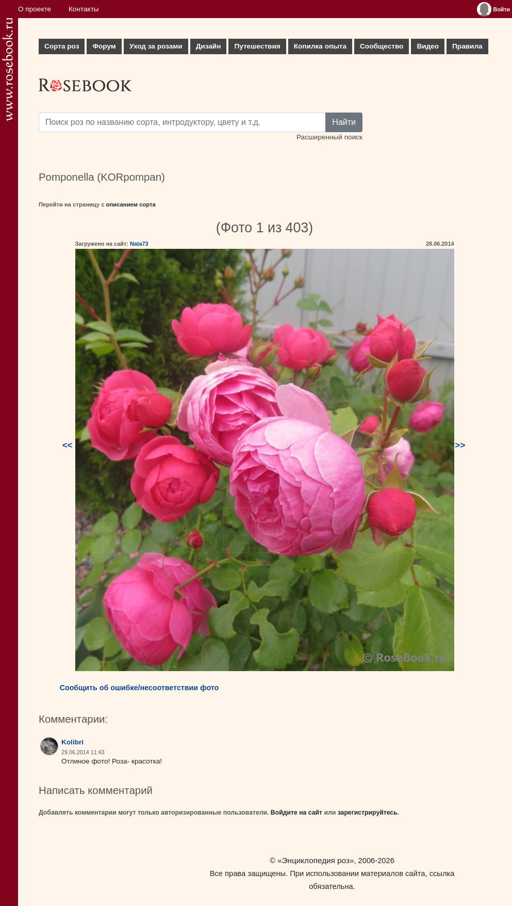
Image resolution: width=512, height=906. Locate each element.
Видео (428, 46)
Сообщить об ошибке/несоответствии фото (139, 688)
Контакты (84, 9)
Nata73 (139, 244)
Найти (344, 122)
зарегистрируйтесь (368, 812)
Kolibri (72, 742)
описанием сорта (131, 204)
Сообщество (381, 46)
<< (67, 445)
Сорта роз (61, 46)
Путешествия (257, 46)
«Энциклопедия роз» (315, 860)
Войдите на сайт (296, 812)
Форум (103, 46)
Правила (467, 46)
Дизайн (208, 46)
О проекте (34, 9)
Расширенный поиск (329, 137)
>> (460, 445)
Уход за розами (156, 46)
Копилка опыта (320, 46)
